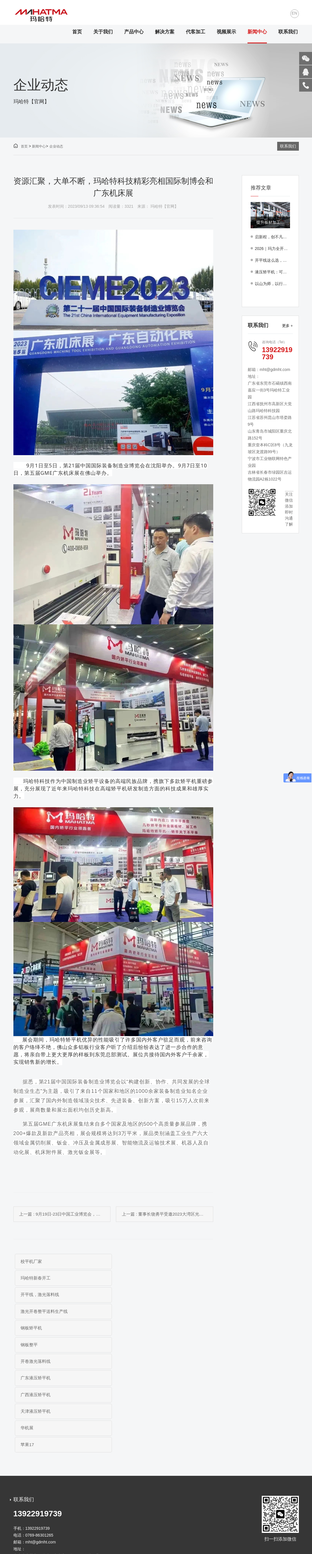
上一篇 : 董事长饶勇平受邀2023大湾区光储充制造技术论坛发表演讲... (169, 1214)
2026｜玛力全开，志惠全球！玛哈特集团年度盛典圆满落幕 (272, 249)
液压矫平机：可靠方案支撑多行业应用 (272, 272)
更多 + (287, 326)
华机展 (27, 1345)
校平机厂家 (31, 1262)
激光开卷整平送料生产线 (141, 1279)
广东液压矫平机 (133, 1312)
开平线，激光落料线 (40, 1279)
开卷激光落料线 (36, 1312)
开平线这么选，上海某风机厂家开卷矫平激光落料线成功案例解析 (272, 260)
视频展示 (226, 32)
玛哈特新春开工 (133, 1262)
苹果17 (124, 1345)
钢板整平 (126, 1295)
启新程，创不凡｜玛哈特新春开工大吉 (272, 237)
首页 (77, 32)
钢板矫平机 (31, 1295)
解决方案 (164, 32)
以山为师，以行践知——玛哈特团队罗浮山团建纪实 (272, 284)
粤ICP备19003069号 (123, 1528)
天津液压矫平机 (133, 1329)
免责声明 (148, 1528)
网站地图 (166, 1528)
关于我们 (103, 32)
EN (294, 13)
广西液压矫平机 (36, 1329)
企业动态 (56, 147)
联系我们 (288, 32)
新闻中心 (257, 32)
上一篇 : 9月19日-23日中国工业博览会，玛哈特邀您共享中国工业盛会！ (63, 1214)
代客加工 (195, 32)
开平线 (39, 1545)
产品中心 (134, 32)
